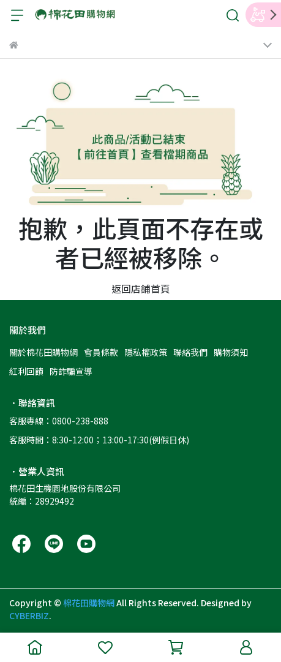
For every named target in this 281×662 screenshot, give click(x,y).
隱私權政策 (145, 352)
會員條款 (101, 352)
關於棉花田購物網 (43, 352)
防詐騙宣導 (71, 371)
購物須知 (231, 352)
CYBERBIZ (29, 615)
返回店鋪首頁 (140, 288)
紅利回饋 (26, 371)
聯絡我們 (190, 352)
